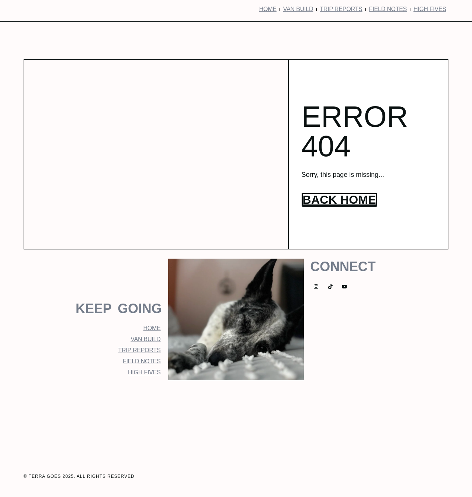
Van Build (298, 9)
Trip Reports (341, 9)
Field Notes (388, 9)
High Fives (429, 9)
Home (268, 9)
